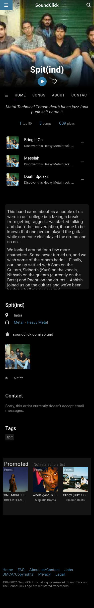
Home (20, 95)
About (58, 95)
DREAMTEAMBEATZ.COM (21, 500)
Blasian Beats (75, 500)
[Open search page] (89, 5)
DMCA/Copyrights (18, 574)
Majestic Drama (45, 500)
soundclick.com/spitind (33, 334)
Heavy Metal (37, 322)
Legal (60, 574)
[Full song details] (82, 142)
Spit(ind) (15, 305)
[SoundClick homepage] (47, 5)
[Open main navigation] (6, 5)
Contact (80, 95)
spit (9, 437)
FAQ (21, 570)
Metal (19, 322)
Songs (38, 95)
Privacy (44, 574)
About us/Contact (44, 570)
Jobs (68, 570)
